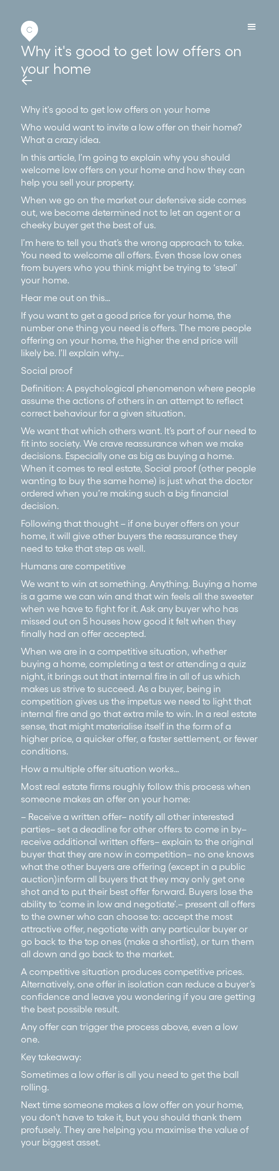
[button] (252, 27)
